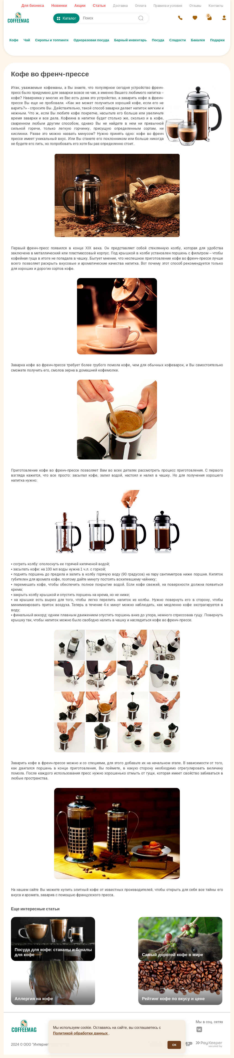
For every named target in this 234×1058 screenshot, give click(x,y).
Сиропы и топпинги (52, 40)
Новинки (59, 5)
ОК (174, 1045)
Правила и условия (168, 6)
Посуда (158, 40)
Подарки (217, 40)
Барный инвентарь (130, 40)
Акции (79, 5)
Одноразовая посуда (91, 40)
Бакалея (198, 40)
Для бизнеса (32, 5)
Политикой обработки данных (81, 1033)
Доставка (120, 6)
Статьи (99, 5)
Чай (27, 40)
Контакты (216, 6)
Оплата (140, 6)
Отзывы (195, 6)
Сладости (177, 40)
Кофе (14, 40)
